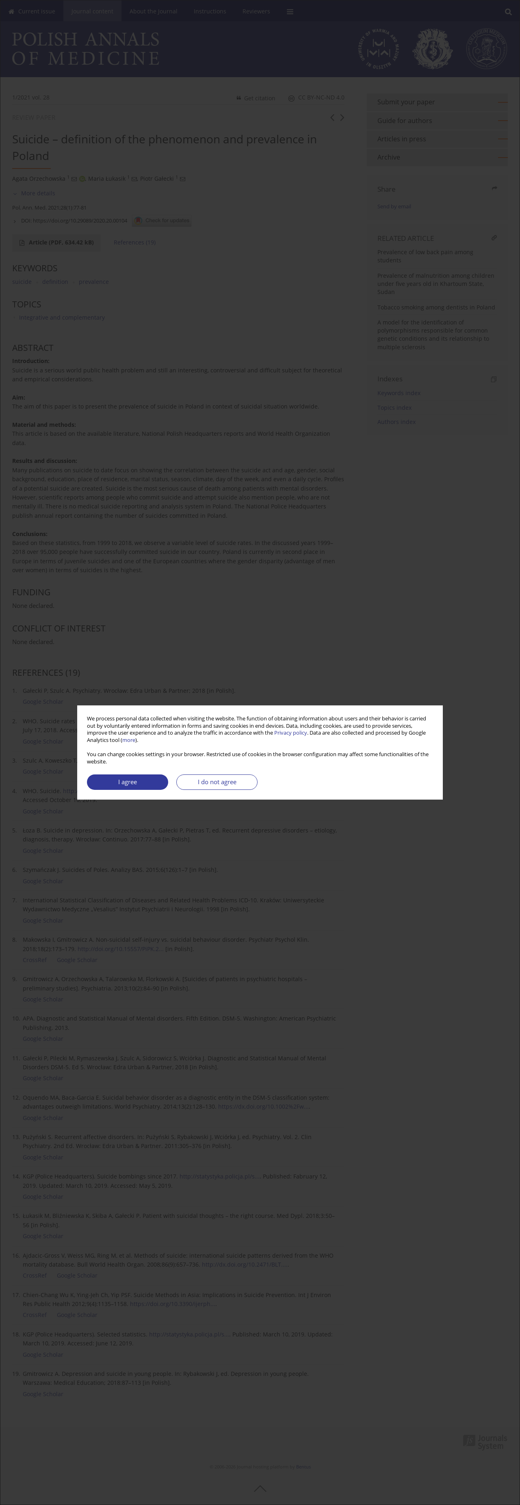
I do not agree (217, 782)
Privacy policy (290, 732)
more (128, 740)
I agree (127, 782)
